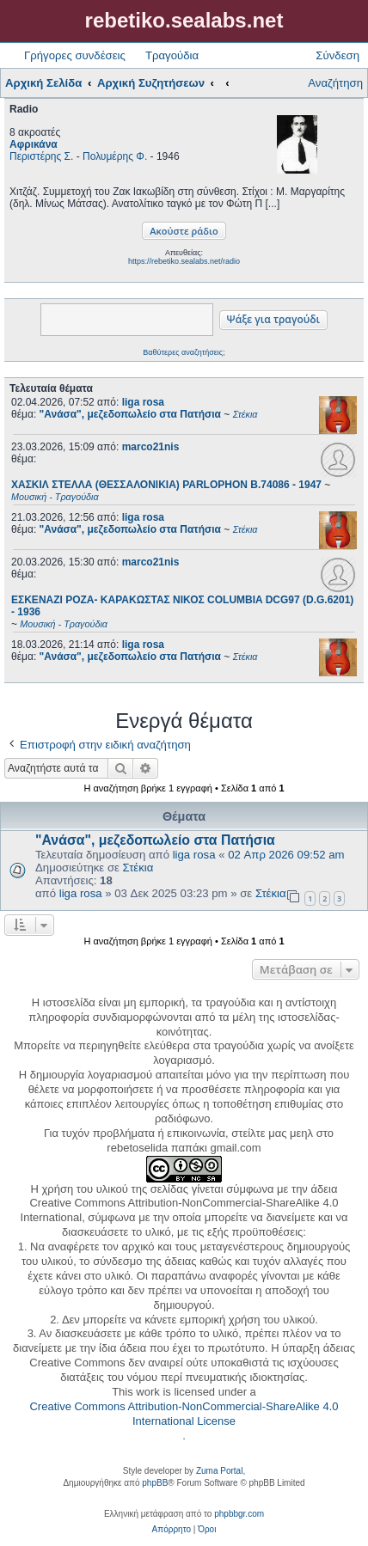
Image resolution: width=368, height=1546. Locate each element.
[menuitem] (171, 1529)
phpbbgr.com (239, 1514)
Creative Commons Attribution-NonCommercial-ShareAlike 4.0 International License (183, 1413)
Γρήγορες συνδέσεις (75, 55)
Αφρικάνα (33, 144)
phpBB (155, 1483)
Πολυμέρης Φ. (115, 156)
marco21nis (151, 447)
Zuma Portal (219, 1471)
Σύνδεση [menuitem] (337, 55)
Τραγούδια (172, 55)
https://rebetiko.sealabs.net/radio (184, 261)
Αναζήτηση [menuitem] (335, 82)
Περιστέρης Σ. (41, 156)
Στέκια (138, 867)
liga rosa (143, 402)
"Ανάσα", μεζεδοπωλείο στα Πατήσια (155, 840)
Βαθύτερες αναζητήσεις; (183, 352)
